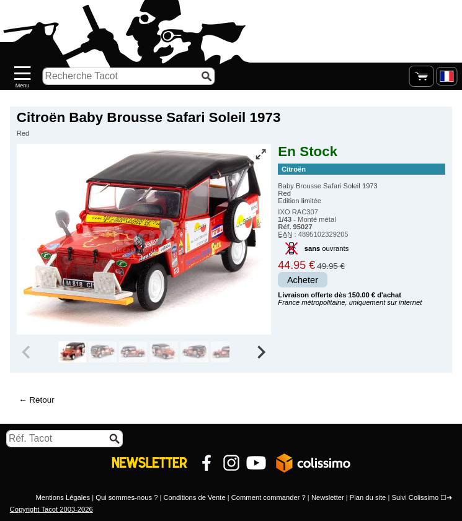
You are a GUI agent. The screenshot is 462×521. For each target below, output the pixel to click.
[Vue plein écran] (260, 154)
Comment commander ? (268, 497)
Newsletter (327, 497)
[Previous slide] (27, 351)
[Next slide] (261, 351)
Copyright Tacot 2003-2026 (51, 509)
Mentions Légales (62, 497)
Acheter (302, 280)
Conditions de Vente (194, 497)
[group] (72, 351)
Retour (41, 400)
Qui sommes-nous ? (127, 497)
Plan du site (368, 497)
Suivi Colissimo (414, 497)
